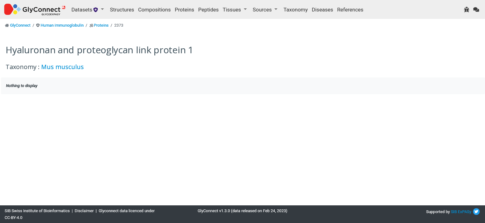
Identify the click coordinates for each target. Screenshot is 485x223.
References (350, 10)
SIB (454, 211)
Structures (122, 10)
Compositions (154, 10)
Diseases (322, 10)
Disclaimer (84, 210)
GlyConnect (20, 25)
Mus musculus (62, 67)
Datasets (85, 10)
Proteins (184, 10)
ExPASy (464, 211)
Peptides (208, 10)
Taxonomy (296, 10)
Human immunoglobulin (62, 25)
